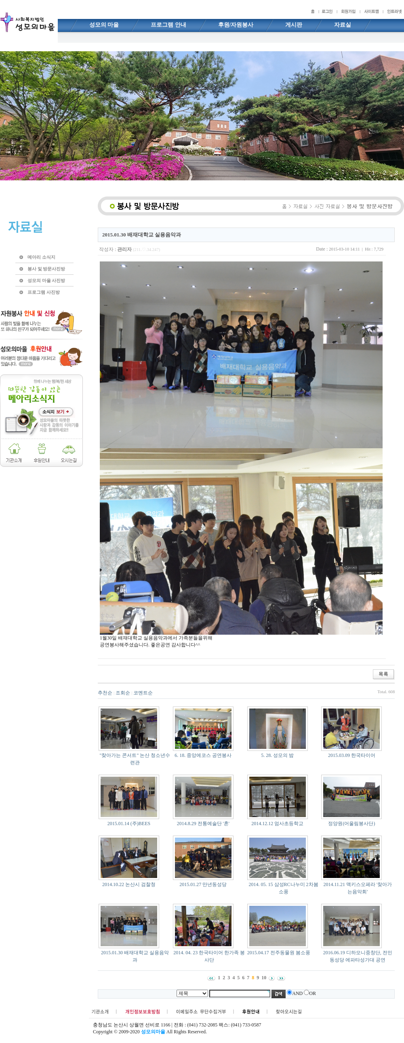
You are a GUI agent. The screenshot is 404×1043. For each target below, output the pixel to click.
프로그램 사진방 (43, 292)
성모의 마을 (104, 25)
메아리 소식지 (41, 257)
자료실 (342, 25)
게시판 (293, 25)
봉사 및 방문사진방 (46, 268)
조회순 (123, 693)
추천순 (105, 693)
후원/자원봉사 (236, 25)
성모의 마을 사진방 (46, 280)
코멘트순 (143, 693)
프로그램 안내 (168, 25)
